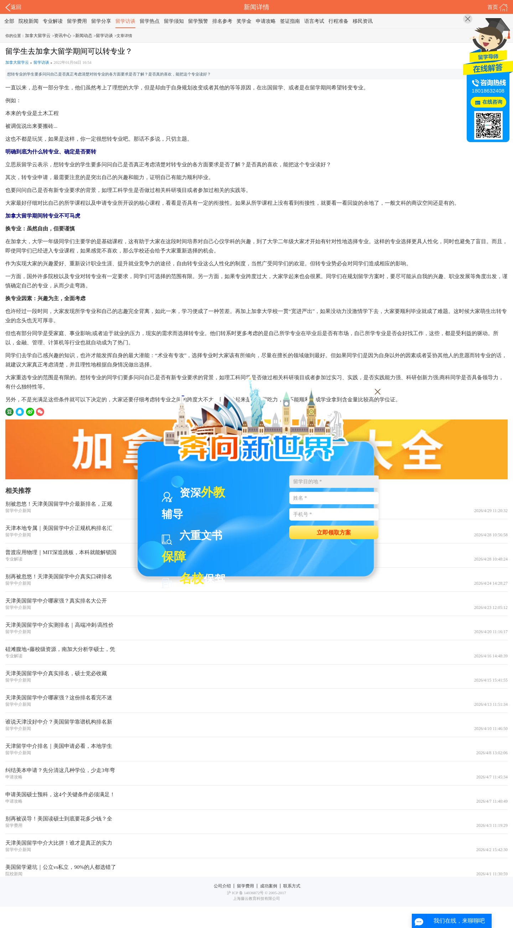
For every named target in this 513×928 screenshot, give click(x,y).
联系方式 (291, 886)
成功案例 (268, 886)
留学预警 (198, 21)
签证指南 (290, 21)
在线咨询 (492, 102)
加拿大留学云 (38, 35)
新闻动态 (83, 35)
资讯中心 (62, 35)
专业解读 (53, 21)
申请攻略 (266, 21)
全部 (9, 21)
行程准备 (338, 21)
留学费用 (77, 21)
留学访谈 (125, 21)
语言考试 (314, 21)
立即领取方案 (334, 532)
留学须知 (174, 21)
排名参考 (222, 21)
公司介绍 (222, 886)
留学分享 (101, 21)
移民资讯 (363, 21)
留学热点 (150, 21)
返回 (13, 7)
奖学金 (244, 21)
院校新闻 (28, 21)
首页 (497, 7)
